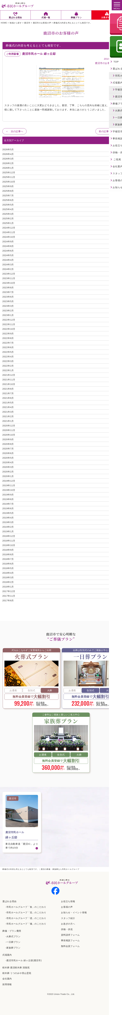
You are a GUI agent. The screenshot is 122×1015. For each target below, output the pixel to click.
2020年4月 (8, 462)
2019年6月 (8, 508)
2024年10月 (8, 237)
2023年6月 (8, 296)
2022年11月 (8, 324)
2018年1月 (8, 586)
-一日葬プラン (13, 942)
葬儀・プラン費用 (11, 931)
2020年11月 (8, 430)
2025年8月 (8, 191)
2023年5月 (8, 301)
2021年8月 (8, 389)
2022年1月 (8, 370)
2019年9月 (8, 494)
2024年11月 (8, 232)
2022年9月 (8, 333)
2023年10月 (8, 283)
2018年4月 (8, 573)
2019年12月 (8, 481)
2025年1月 (8, 223)
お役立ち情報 (68, 901)
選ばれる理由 (9, 901)
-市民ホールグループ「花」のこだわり (26, 912)
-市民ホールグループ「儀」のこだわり (26, 923)
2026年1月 (8, 168)
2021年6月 (8, 398)
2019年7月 (8, 504)
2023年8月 (8, 287)
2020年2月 (8, 471)
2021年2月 (8, 416)
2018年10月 (8, 545)
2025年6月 (8, 200)
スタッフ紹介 (68, 918)
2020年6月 (8, 453)
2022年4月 (8, 356)
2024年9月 (8, 241)
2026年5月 (8, 149)
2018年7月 (8, 559)
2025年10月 (8, 181)
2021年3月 (8, 412)
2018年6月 (8, 563)
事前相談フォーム (70, 940)
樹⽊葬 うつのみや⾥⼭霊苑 (16, 973)
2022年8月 (8, 338)
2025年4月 (8, 209)
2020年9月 (8, 439)
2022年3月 (8, 361)
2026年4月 (8, 154)
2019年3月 (8, 522)
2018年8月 (8, 554)
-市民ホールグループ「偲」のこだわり (26, 918)
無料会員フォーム (70, 946)
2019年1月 (8, 531)
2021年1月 (8, 421)
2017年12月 (8, 591)
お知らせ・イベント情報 (74, 912)
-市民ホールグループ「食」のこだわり (26, 907)
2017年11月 (8, 596)
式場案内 (7, 955)
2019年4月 (8, 517)
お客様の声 (67, 907)
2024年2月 (8, 269)
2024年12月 (8, 227)
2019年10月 (8, 490)
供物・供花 (67, 929)
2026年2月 (8, 163)
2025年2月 (8, 218)
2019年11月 (8, 485)
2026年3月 (8, 158)
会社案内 (7, 978)
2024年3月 (8, 264)
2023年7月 (8, 292)
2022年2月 (8, 366)
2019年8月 (8, 499)
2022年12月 (8, 319)
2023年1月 (8, 315)
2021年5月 (8, 402)
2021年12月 (8, 375)
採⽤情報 (7, 984)
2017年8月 (8, 600)
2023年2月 (8, 310)
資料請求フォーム (70, 935)
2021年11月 (8, 379)
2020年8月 (8, 444)
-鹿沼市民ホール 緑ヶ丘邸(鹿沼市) (24, 960)
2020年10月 (8, 435)
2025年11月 (8, 177)
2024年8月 (8, 246)
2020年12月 (8, 425)
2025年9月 (8, 186)
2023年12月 (8, 273)
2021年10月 (8, 384)
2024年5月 (8, 255)
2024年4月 (8, 260)
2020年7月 (8, 448)
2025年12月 (8, 172)
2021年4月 (8, 407)
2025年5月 (8, 204)
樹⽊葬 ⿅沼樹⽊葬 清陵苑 (16, 967)
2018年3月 (8, 577)
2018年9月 (8, 550)
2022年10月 (8, 329)
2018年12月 (8, 536)
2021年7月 (8, 393)
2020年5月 (8, 458)
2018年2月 (8, 582)
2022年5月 (8, 352)
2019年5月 (8, 513)
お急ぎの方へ (68, 923)
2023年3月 (8, 306)
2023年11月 (8, 278)
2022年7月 (8, 343)
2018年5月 (8, 568)
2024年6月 (8, 250)
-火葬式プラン (13, 936)
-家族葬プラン (13, 947)
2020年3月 (8, 467)
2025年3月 (8, 214)
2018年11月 (8, 540)
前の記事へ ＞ (107, 131)
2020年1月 (8, 476)
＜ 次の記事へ (14, 131)
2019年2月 (8, 527)
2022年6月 (8, 347)
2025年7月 (8, 195)
